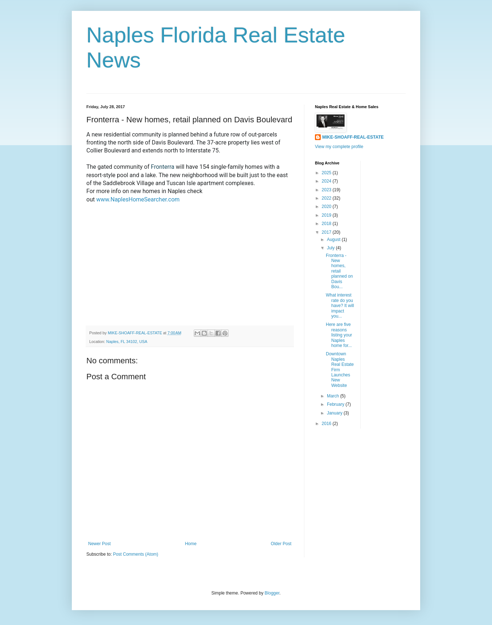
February (336, 404)
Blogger (272, 593)
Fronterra (163, 166)
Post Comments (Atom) (135, 554)
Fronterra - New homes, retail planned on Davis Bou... (339, 271)
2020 (327, 206)
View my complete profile (339, 146)
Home (191, 543)
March (333, 396)
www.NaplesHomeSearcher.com (138, 199)
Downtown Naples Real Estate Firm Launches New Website (340, 369)
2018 (327, 223)
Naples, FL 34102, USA (126, 341)
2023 (327, 189)
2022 (327, 198)
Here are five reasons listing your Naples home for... (339, 335)
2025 (327, 172)
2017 (327, 232)
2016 (327, 423)
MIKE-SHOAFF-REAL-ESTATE (353, 137)
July (331, 247)
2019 (327, 215)
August (334, 239)
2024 (327, 181)
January (335, 413)
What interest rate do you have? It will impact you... (340, 306)
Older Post (281, 543)
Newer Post (99, 543)
